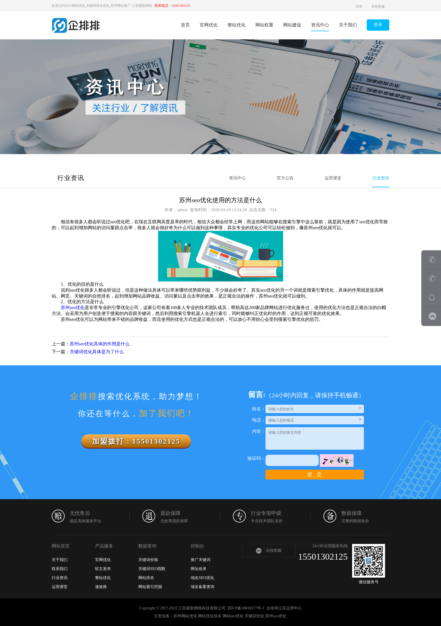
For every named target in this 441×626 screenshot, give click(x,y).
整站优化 (237, 24)
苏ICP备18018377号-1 (246, 608)
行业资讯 (380, 178)
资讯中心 (320, 24)
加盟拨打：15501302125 (136, 441)
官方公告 (285, 178)
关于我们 (348, 24)
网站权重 (264, 24)
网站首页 (61, 546)
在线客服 (378, 6)
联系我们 (60, 569)
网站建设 (292, 24)
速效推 (101, 587)
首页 (185, 24)
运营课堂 (333, 178)
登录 (359, 6)
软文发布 (103, 569)
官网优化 (209, 24)
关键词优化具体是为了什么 (97, 351)
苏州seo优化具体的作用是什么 (100, 343)
